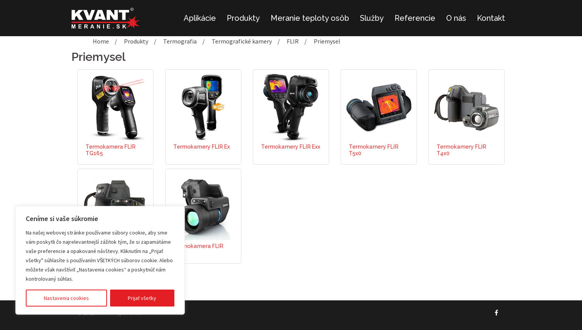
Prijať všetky (142, 298)
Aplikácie (200, 18)
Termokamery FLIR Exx (290, 147)
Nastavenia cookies (66, 298)
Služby (372, 18)
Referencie (415, 18)
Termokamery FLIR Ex (201, 147)
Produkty (243, 18)
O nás (456, 18)
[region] (100, 260)
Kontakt (491, 18)
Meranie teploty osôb (310, 18)
